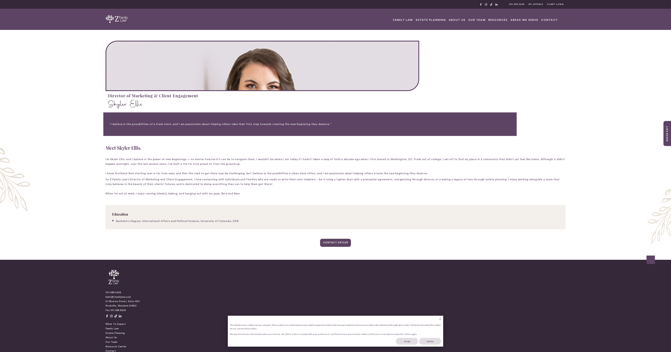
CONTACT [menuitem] (605, 16)
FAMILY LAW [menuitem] (475, 16)
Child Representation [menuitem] (349, 223)
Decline (430, 341)
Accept (407, 341)
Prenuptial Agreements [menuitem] (349, 250)
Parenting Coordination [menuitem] (350, 245)
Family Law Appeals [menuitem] (347, 240)
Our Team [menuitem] (237, 236)
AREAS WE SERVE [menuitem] (583, 16)
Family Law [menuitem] (237, 223)
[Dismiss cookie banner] (440, 319)
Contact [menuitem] (236, 245)
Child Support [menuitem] (344, 227)
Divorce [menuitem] (340, 232)
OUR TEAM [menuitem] (541, 16)
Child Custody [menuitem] (344, 218)
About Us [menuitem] (237, 232)
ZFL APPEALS (577, 4)
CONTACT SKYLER (335, 190)
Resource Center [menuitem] (241, 240)
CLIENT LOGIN (601, 4)
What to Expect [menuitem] (241, 218)
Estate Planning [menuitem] (500, 16)
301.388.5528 (554, 4)
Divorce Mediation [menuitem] (347, 236)
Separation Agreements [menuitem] (350, 254)
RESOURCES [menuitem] (559, 16)
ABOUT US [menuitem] (523, 16)
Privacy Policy (109, 272)
